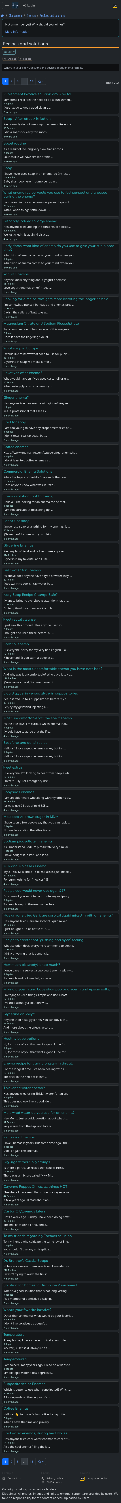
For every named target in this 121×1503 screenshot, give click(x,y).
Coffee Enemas (16, 1408)
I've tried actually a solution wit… (25, 1003)
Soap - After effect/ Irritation (27, 119)
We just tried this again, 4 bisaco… (26, 234)
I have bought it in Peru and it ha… (26, 855)
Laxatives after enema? (22, 373)
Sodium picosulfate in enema (27, 841)
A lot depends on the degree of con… (28, 1397)
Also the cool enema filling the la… (26, 1447)
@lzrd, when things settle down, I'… (27, 210)
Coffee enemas (15, 447)
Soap (7, 168)
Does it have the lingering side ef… (26, 337)
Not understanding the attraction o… (28, 830)
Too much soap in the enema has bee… (29, 904)
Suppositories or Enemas (24, 1384)
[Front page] (2, 15)
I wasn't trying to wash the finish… (26, 1274)
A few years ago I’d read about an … (27, 1200)
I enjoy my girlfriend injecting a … (26, 707)
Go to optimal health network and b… (28, 608)
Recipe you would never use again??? (34, 891)
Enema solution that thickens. (28, 496)
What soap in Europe (20, 348)
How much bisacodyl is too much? (31, 965)
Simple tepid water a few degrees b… (28, 1373)
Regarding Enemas (19, 1137)
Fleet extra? (12, 767)
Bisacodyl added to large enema (30, 221)
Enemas (31, 15)
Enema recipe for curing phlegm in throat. (38, 1063)
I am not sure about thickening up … (28, 510)
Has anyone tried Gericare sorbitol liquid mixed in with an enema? (58, 915)
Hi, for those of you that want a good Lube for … (36, 1052)
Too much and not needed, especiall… (29, 978)
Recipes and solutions (52, 15)
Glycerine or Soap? (19, 1014)
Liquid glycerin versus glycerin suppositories (40, 693)
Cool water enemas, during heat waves (35, 1433)
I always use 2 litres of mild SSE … (25, 806)
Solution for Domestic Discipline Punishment (40, 1285)
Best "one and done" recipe (25, 743)
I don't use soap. (16, 521)
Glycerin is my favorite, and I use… (26, 559)
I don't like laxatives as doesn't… (25, 1323)
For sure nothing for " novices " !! (25, 879)
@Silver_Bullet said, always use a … (26, 1348)
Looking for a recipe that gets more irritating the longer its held (55, 299)
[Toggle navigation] (7, 5)
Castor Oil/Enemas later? (24, 1211)
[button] (40, 81)
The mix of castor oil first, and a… (25, 1225)
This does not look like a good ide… (27, 1101)
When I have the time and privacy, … (27, 1422)
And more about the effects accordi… (28, 1027)
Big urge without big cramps (26, 1162)
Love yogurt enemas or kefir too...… (27, 288)
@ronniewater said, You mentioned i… (29, 682)
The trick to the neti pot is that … (25, 1077)
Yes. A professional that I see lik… (25, 411)
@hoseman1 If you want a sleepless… (28, 658)
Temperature (13, 1334)
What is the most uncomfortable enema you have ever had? (52, 669)
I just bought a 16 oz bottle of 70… (26, 929)
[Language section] (115, 5)
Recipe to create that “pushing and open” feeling (43, 940)
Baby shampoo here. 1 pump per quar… (30, 181)
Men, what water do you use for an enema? (39, 1113)
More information (17, 32)
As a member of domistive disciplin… (28, 1299)
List (7, 52)
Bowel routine (14, 143)
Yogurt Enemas (16, 274)
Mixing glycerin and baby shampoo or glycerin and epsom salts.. (57, 989)
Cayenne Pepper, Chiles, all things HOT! (35, 1186)
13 (31, 81)
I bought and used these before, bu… (28, 633)
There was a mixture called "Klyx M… (28, 1175)
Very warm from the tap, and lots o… (28, 1126)
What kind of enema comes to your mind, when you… (39, 263)
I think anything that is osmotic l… (26, 954)
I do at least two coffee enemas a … (27, 460)
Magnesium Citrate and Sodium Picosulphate (41, 323)
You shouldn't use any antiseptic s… (27, 1249)
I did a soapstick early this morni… (26, 132)
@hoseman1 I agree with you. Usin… (28, 534)
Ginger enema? (16, 397)
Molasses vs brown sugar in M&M (30, 817)
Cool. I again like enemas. (20, 1151)
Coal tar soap (14, 422)
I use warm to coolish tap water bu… (28, 584)
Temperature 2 (15, 1359)
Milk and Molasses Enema (24, 866)
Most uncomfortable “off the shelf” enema (37, 718)
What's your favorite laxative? (27, 1310)
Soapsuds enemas (18, 792)
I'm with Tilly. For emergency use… (26, 781)
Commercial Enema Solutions (27, 471)
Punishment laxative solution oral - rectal (37, 94)
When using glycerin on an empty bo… (29, 386)
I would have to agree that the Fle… (27, 732)
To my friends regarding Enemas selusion (37, 1236)
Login (29, 5)
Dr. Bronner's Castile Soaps (25, 1261)
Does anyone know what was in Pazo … (29, 485)
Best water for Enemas (22, 570)
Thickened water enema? (24, 1088)
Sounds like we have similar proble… (28, 157)
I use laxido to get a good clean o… (27, 107)
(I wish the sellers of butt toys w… (25, 312)
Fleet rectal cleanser (20, 619)
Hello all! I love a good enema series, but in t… (34, 756)
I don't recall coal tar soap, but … (25, 436)
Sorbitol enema (16, 644)
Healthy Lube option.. (21, 1038)
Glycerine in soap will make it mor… (27, 362)
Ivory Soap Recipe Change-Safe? (30, 595)
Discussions (15, 15)
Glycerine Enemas (18, 545)
